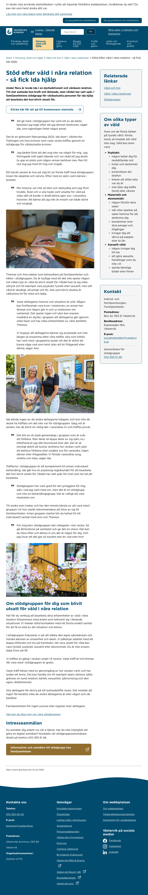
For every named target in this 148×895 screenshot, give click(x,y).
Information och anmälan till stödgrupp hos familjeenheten (41, 749)
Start (9, 57)
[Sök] (90, 31)
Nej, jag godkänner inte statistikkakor (121, 20)
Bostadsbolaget (74, 877)
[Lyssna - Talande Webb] (44, 32)
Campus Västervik (67, 848)
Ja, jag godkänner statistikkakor (81, 20)
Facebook (112, 841)
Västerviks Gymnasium (70, 837)
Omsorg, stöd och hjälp (29, 57)
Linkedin (111, 852)
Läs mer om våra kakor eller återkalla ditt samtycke (39, 14)
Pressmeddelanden (68, 831)
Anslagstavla (64, 825)
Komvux (62, 843)
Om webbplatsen (113, 808)
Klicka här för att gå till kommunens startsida (42, 109)
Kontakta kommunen (69, 808)
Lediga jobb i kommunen (71, 819)
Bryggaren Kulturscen (70, 854)
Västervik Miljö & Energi (74, 862)
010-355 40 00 (15, 814)
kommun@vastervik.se (19, 825)
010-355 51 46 (113, 356)
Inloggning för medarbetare (119, 819)
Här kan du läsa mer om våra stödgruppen (33, 714)
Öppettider (63, 814)
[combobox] (72, 32)
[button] (20, 42)
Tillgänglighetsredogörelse (119, 814)
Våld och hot (53, 57)
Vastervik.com (74, 883)
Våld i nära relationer (76, 57)
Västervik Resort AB (74, 871)
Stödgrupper (112, 99)
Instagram (112, 846)
